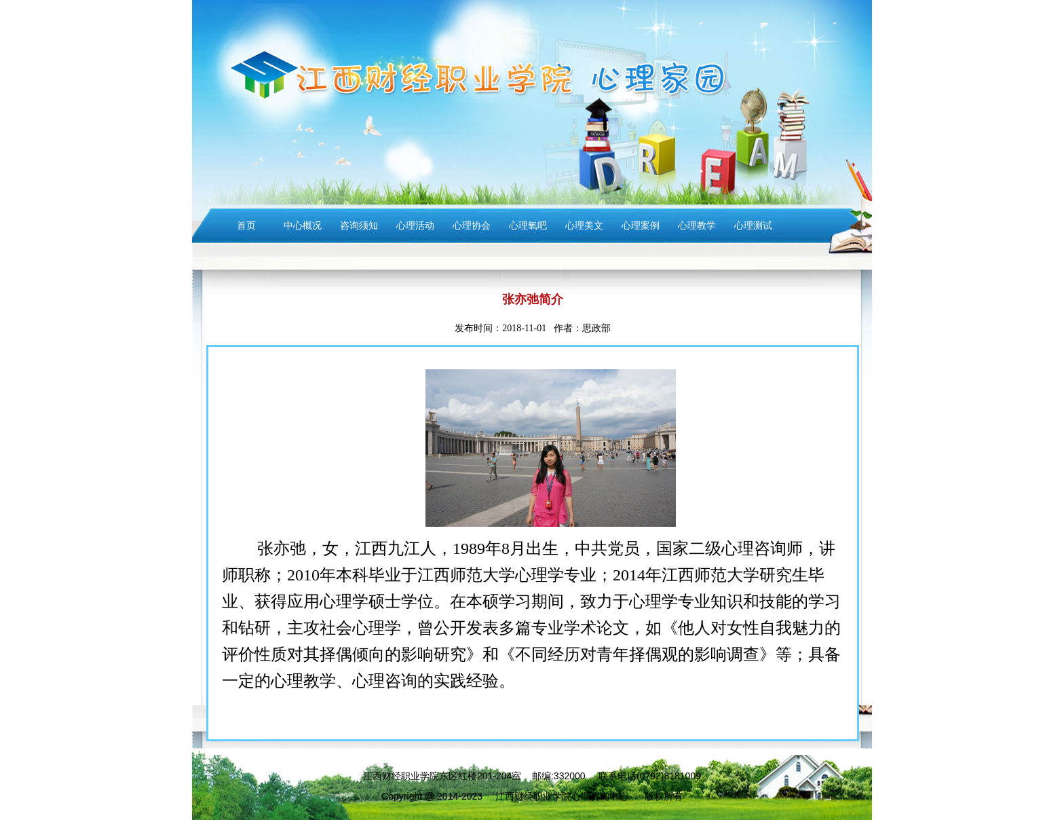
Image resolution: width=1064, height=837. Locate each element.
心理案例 (641, 226)
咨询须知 (359, 226)
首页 (246, 226)
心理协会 (472, 226)
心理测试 (753, 226)
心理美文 (584, 226)
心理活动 (415, 226)
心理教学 (697, 226)
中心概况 (303, 226)
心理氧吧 (528, 226)
